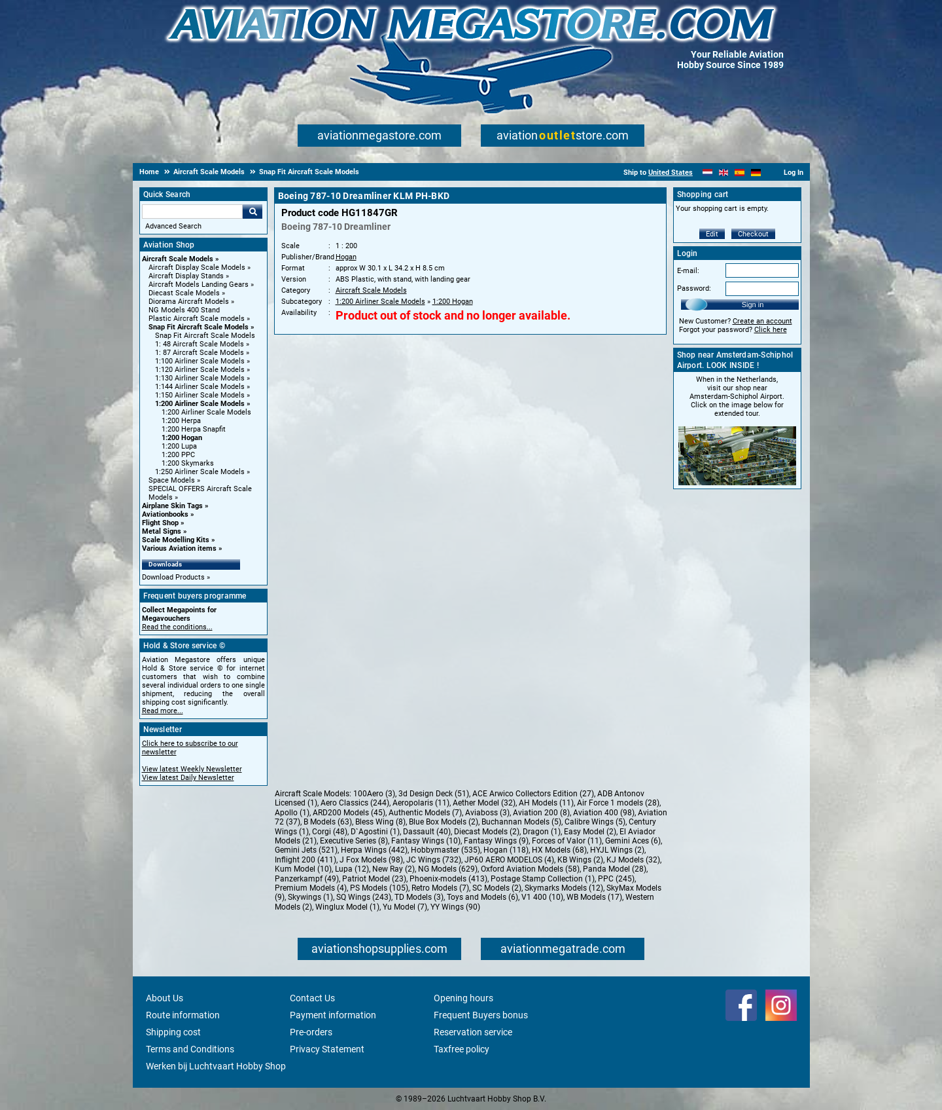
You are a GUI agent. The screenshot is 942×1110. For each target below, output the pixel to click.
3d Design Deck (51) (433, 793)
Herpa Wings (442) (374, 850)
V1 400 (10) (542, 897)
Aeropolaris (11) (420, 802)
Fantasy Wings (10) (426, 840)
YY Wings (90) (455, 907)
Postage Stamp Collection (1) (543, 878)
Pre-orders (311, 1032)
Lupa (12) (352, 869)
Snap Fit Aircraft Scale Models (198, 327)
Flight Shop (160, 523)
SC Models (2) (496, 888)
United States (670, 172)
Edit (712, 234)
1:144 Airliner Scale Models (200, 386)
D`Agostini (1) (375, 831)
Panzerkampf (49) (307, 878)
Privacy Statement (327, 1049)
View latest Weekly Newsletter (192, 769)
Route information (183, 1015)
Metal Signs (161, 531)
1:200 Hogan (182, 438)
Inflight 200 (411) (305, 859)
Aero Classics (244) (355, 802)
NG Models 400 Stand (184, 310)
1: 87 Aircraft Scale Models (199, 352)
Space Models (171, 480)
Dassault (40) (427, 831)
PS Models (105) (379, 888)
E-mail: (688, 271)
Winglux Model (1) (347, 907)
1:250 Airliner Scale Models (200, 472)
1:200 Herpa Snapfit (194, 429)
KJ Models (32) (633, 859)
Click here (770, 329)
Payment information (333, 1015)
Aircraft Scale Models (177, 259)
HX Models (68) (559, 850)
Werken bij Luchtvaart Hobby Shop (216, 1066)
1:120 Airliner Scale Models (200, 369)
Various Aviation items (179, 548)
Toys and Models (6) (482, 897)
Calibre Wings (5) (595, 821)
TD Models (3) (419, 897)
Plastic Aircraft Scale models (196, 318)
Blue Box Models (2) (443, 821)
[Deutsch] (756, 172)
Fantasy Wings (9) (496, 840)
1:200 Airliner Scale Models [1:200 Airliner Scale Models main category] (206, 412)
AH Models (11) (546, 802)
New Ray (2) (393, 869)
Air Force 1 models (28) (618, 802)
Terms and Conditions (190, 1049)
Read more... (162, 711)
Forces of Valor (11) (567, 840)
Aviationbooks (165, 514)
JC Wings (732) (433, 859)
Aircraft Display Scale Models (196, 267)
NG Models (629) (448, 869)
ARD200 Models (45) (349, 812)
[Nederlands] (707, 172)
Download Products (173, 577)
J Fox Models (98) (371, 859)
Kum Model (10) (303, 869)
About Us (164, 998)
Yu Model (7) (405, 907)
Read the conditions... (177, 627)
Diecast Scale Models (184, 293)
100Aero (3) (374, 793)
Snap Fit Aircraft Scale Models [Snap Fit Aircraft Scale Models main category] (205, 335)
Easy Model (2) (590, 831)
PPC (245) (616, 878)
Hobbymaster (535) (445, 850)
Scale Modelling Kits (175, 540)
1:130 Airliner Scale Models (200, 378)
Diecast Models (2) (486, 831)
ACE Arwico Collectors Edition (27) (533, 793)
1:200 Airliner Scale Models (200, 403)
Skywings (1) (310, 897)
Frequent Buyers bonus (481, 1015)
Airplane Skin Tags (172, 506)
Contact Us (312, 998)
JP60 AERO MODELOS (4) (509, 859)
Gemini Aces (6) (633, 840)
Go (252, 211)
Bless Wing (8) (380, 821)
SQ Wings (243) (363, 897)
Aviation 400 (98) (604, 812)
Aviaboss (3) (487, 812)
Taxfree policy (461, 1049)
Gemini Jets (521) (306, 850)
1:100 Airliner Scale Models (200, 361)
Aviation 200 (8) (541, 812)
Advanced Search (173, 226)
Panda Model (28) (614, 869)
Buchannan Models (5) (521, 821)
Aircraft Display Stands (186, 276)
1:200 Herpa (181, 420)
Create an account (762, 321)
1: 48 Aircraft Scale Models (199, 344)
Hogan (346, 257)
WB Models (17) (594, 897)
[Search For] (192, 211)
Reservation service (473, 1032)
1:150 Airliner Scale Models (200, 395)
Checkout (753, 234)
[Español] (739, 172)
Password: (694, 288)
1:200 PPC (178, 455)
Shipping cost (173, 1032)
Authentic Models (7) (425, 812)
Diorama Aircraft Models (188, 301)
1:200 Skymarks (188, 463)
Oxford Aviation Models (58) (530, 869)
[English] (724, 172)
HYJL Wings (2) (617, 850)
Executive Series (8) (354, 840)
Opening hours (463, 998)
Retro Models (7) (440, 888)
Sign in (753, 304)
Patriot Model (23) (374, 878)
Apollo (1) (292, 812)
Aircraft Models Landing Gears (198, 284)
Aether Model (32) (484, 802)
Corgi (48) (329, 831)
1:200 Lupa (179, 446)
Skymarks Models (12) (564, 888)
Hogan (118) (506, 850)
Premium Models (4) (311, 888)
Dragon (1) (542, 831)
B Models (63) (328, 821)
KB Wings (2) (580, 859)
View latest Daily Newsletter (188, 777)
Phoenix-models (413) (448, 878)
